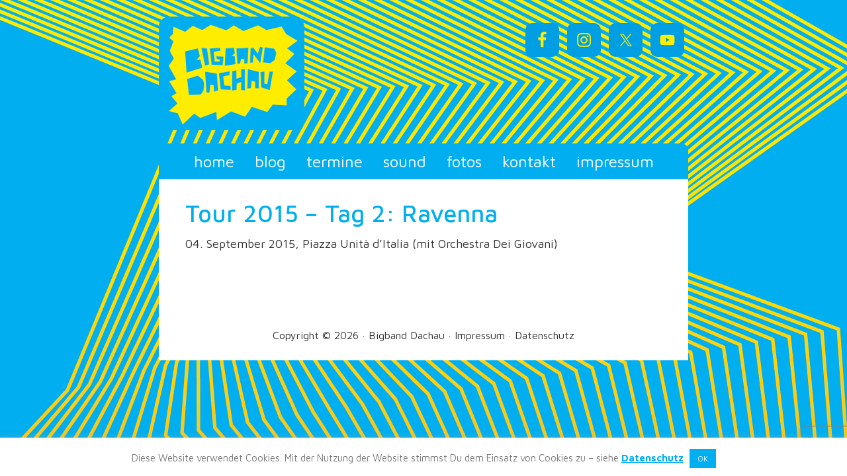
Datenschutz (544, 335)
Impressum (480, 335)
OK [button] (702, 458)
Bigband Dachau (278, 73)
